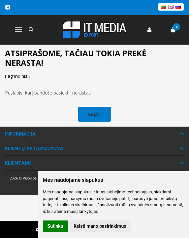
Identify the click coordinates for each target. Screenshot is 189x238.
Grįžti (95, 114)
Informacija (20, 134)
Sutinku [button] (55, 226)
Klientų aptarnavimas (34, 148)
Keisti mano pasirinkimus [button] (100, 226)
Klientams (18, 163)
